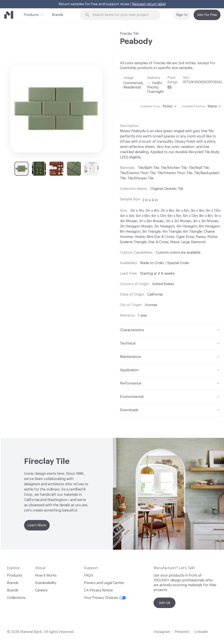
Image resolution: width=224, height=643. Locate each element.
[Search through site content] (123, 14)
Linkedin (201, 632)
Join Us (164, 603)
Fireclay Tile (129, 33)
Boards (12, 590)
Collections (16, 598)
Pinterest (182, 632)
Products (31, 14)
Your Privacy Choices (105, 597)
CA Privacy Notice (98, 590)
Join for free (207, 15)
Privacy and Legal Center (104, 583)
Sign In (181, 15)
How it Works (46, 575)
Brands (57, 15)
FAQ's (88, 575)
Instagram (162, 632)
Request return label (149, 4)
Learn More (37, 525)
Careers (41, 590)
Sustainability (45, 583)
